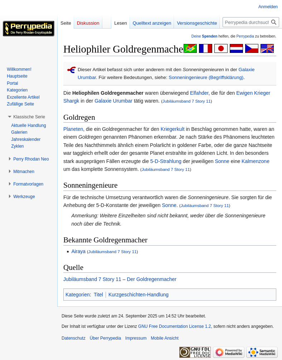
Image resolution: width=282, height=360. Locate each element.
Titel (98, 294)
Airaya (78, 251)
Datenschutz (74, 338)
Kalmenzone (255, 161)
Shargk (71, 101)
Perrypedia (245, 36)
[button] (29, 116)
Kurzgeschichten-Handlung (138, 294)
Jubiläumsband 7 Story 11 (186, 101)
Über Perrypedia (105, 338)
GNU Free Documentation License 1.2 (174, 326)
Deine (204, 36)
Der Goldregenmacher (151, 279)
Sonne (222, 161)
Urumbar (87, 77)
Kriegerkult (173, 129)
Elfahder (199, 93)
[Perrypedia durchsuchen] (251, 22)
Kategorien (77, 294)
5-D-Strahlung (165, 161)
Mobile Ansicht (164, 338)
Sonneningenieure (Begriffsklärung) (206, 77)
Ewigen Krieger (253, 93)
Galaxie (246, 69)
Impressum (135, 338)
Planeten (73, 129)
